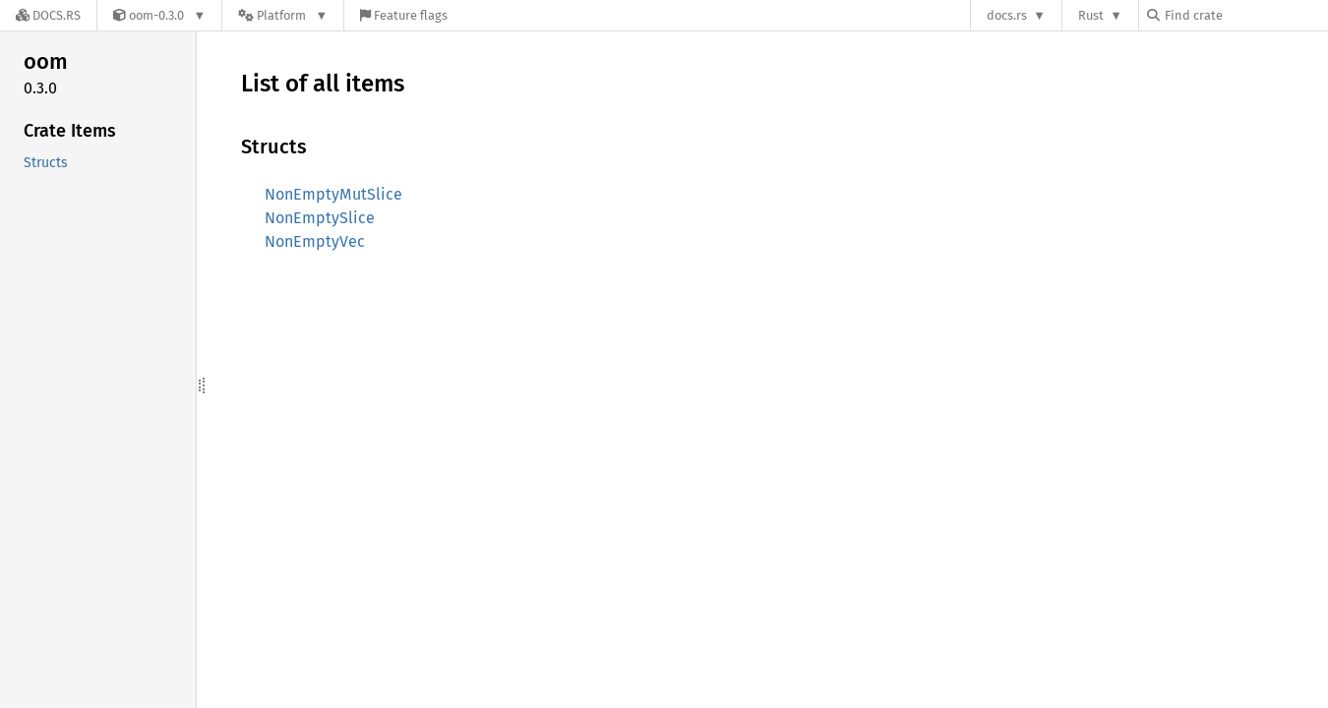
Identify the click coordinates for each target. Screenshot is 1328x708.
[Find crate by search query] (1245, 15)
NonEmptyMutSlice (333, 194)
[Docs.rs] (48, 15)
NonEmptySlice (320, 217)
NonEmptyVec (315, 241)
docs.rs (1007, 15)
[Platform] (282, 15)
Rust (1091, 15)
